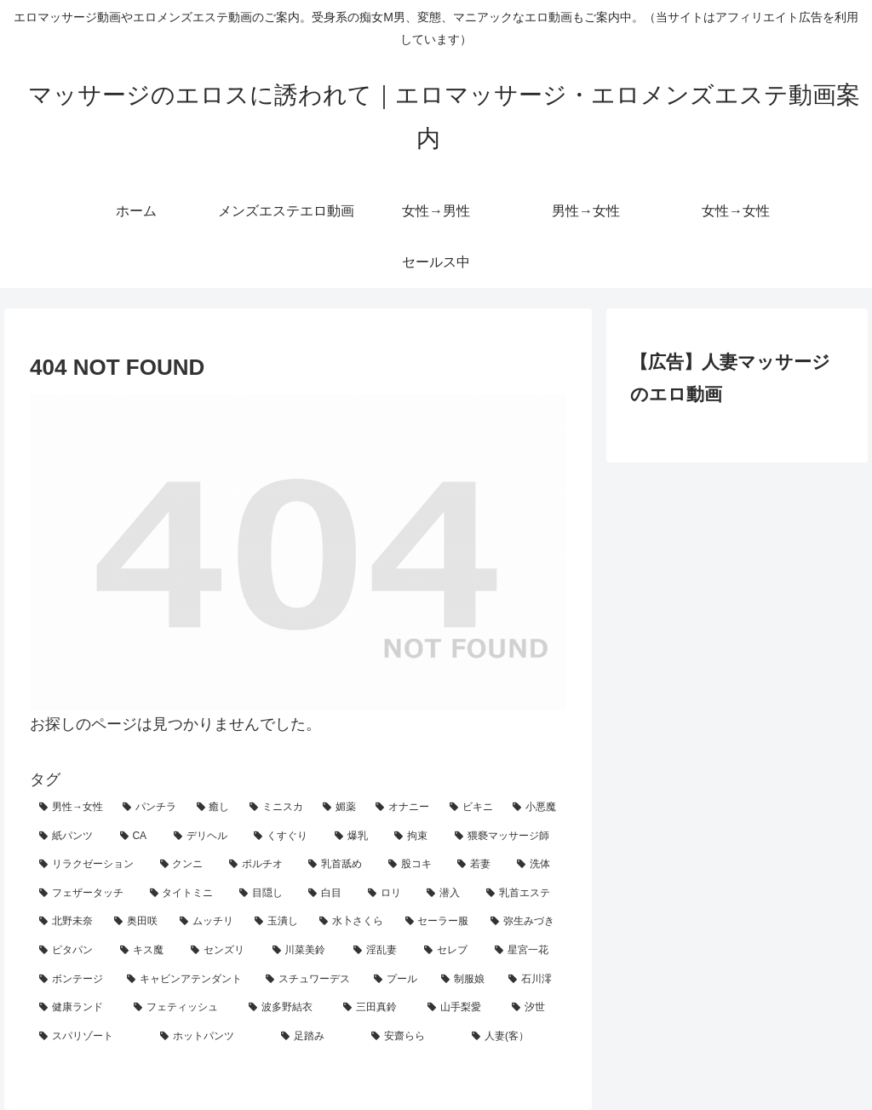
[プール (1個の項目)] (398, 979)
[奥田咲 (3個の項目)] (137, 922)
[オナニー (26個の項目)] (403, 807)
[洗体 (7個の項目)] (537, 864)
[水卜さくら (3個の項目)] (352, 922)
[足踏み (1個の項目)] (316, 1037)
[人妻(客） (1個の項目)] (514, 1037)
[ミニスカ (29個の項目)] (277, 807)
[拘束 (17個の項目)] (415, 836)
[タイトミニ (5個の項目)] (185, 893)
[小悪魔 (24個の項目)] (535, 807)
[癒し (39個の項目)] (213, 807)
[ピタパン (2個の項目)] (70, 950)
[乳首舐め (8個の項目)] (338, 864)
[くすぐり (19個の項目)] (285, 836)
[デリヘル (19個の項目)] (205, 836)
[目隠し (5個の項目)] (264, 893)
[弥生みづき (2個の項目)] (524, 922)
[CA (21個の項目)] (137, 836)
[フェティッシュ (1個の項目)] (182, 1008)
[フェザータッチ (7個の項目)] (85, 893)
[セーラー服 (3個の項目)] (438, 922)
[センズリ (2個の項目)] (222, 950)
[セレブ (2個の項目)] (450, 950)
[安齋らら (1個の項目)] (412, 1037)
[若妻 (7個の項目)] (477, 864)
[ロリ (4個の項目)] (388, 893)
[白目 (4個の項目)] (328, 893)
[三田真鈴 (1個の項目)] (376, 1008)
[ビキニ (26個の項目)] (472, 807)
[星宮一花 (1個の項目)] (526, 950)
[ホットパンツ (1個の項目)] (211, 1037)
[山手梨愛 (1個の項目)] (460, 1008)
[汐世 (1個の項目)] (534, 1008)
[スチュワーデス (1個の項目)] (310, 979)
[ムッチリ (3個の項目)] (208, 922)
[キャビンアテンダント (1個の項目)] (187, 979)
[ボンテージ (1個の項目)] (74, 979)
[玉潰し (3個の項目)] (277, 922)
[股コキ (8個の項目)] (413, 864)
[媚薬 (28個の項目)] (339, 807)
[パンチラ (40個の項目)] (150, 807)
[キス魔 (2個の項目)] (146, 950)
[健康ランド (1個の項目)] (77, 1008)
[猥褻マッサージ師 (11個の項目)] (506, 836)
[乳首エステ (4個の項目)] (522, 893)
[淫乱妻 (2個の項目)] (379, 950)
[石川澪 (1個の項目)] (533, 979)
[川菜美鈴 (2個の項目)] (303, 950)
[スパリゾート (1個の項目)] (90, 1037)
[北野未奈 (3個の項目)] (67, 922)
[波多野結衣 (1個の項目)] (286, 1008)
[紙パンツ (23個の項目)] (70, 836)
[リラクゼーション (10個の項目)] (90, 864)
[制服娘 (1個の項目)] (465, 979)
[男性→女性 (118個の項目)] (72, 807)
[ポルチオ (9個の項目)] (259, 864)
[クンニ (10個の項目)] (185, 864)
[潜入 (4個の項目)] (446, 893)
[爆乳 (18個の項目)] (355, 836)
